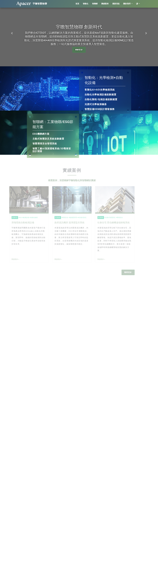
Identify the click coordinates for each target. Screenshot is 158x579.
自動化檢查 (30, 217)
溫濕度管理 (69, 217)
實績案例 (104, 4)
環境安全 (61, 217)
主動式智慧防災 (106, 217)
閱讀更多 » (11, 259)
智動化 (85, 4)
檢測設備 (22, 217)
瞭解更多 (79, 50)
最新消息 (116, 4)
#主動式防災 (78, 217)
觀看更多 (124, 272)
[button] (12, 33)
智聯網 (95, 4)
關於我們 (127, 4)
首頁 (77, 4)
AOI (16, 217)
